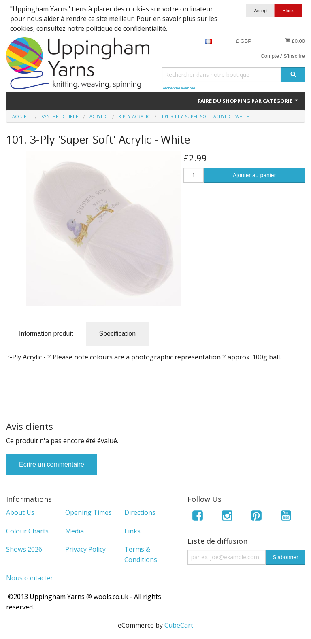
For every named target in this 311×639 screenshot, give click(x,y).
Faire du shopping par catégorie (248, 100)
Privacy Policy (85, 549)
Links (132, 530)
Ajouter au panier (254, 175)
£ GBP (243, 41)
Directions (140, 512)
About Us (20, 512)
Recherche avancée (178, 88)
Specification (117, 333)
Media (74, 530)
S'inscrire (294, 56)
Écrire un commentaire (51, 464)
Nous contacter (29, 577)
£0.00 (295, 41)
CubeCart (178, 625)
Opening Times (88, 512)
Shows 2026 (24, 549)
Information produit (46, 333)
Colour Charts (27, 530)
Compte (269, 56)
